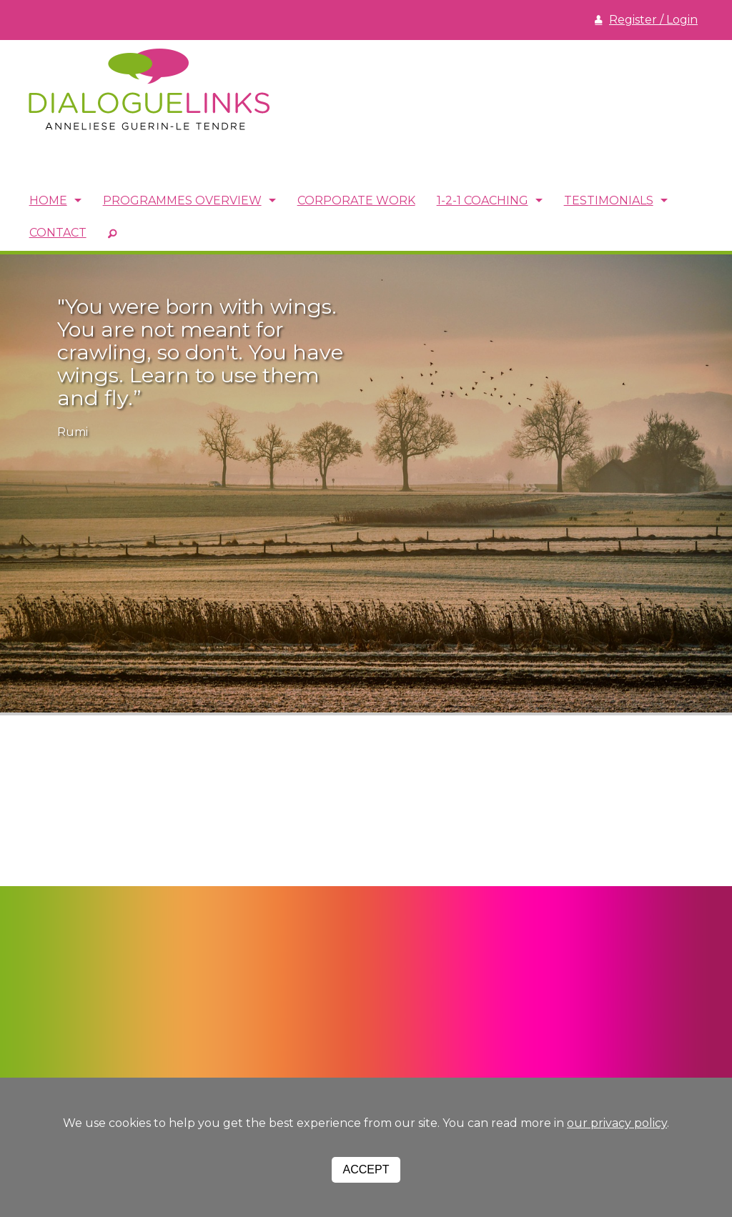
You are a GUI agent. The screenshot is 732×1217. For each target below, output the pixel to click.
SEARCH (112, 233)
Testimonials (608, 200)
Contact (57, 232)
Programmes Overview (182, 200)
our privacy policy (617, 1123)
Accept (366, 1169)
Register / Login (653, 19)
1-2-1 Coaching (482, 200)
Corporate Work (356, 200)
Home (48, 200)
